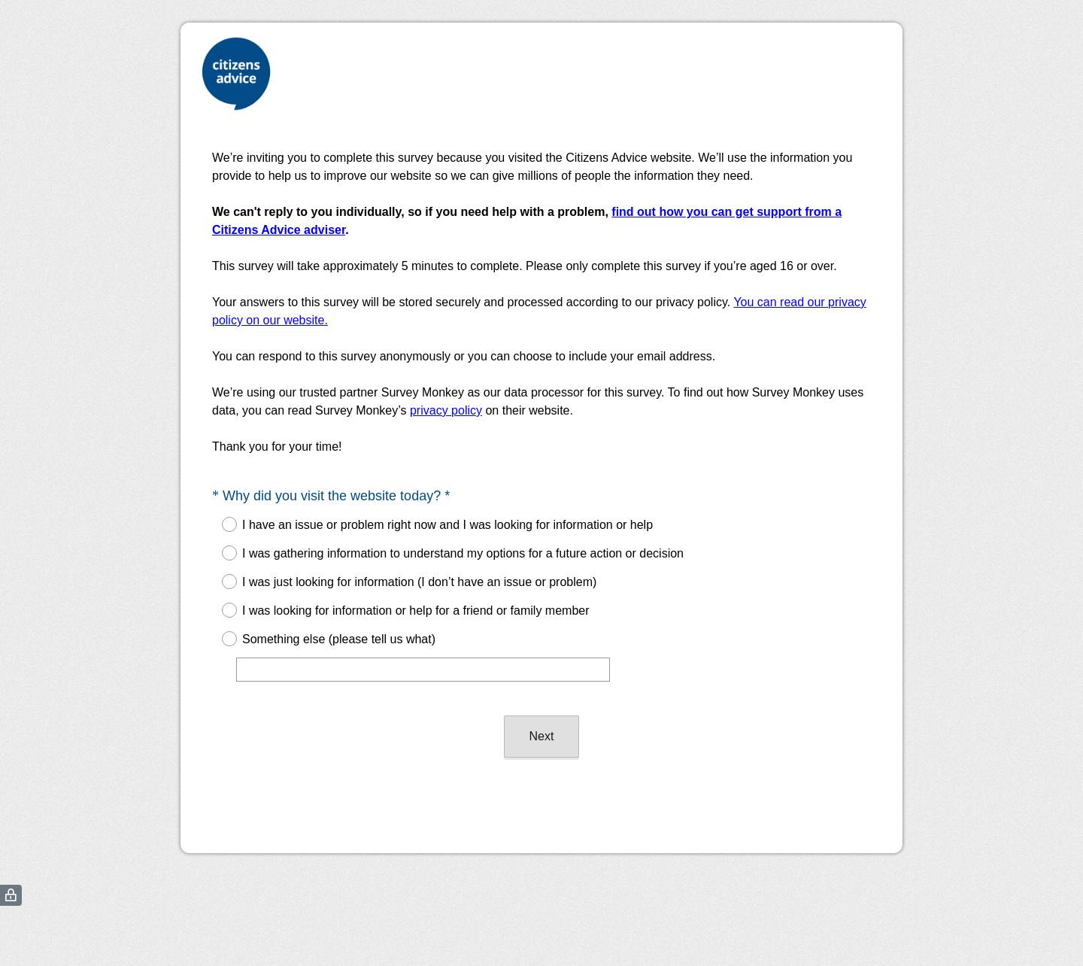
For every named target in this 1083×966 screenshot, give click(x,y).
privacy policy (446, 410)
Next (541, 736)
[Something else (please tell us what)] (423, 670)
